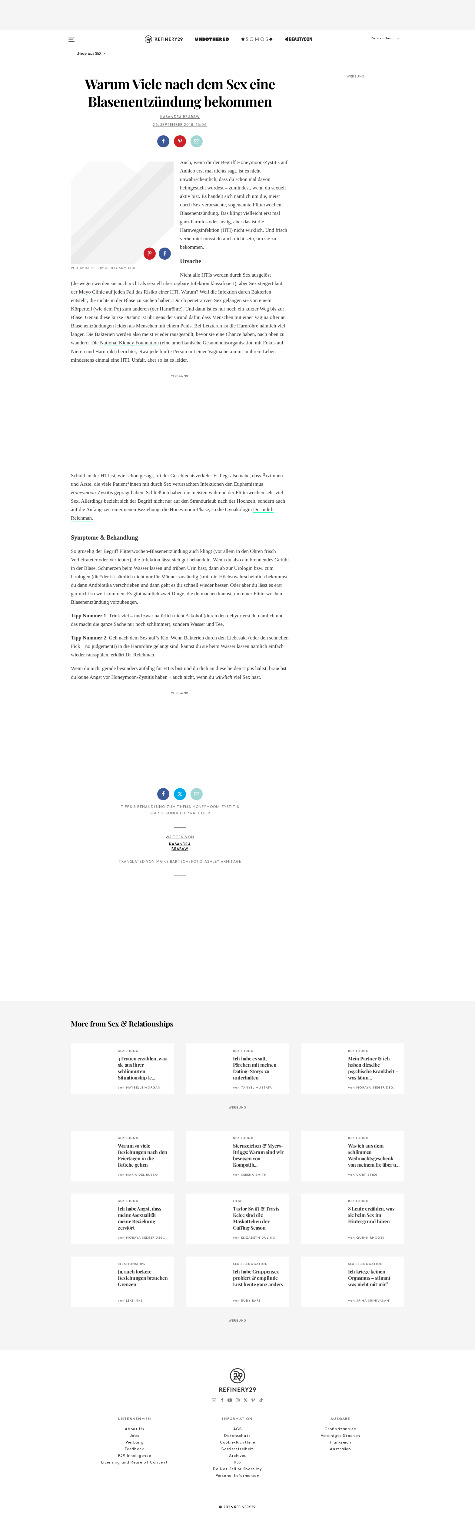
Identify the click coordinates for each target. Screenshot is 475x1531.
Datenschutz (237, 1436)
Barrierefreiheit (237, 1449)
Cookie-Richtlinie (237, 1442)
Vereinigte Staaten (340, 1436)
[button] (374, 44)
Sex (153, 813)
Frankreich (340, 1442)
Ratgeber (200, 813)
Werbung (135, 1442)
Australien (340, 1449)
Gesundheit (173, 813)
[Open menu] (71, 37)
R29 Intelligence (134, 1456)
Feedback (134, 1449)
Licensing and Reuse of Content (134, 1462)
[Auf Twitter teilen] (180, 794)
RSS (237, 1462)
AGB (237, 1429)
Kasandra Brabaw (180, 117)
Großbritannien (340, 1429)
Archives (237, 1456)
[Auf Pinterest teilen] (180, 141)
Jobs (134, 1436)
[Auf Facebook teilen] (163, 141)
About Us (134, 1429)
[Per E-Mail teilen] (197, 141)
